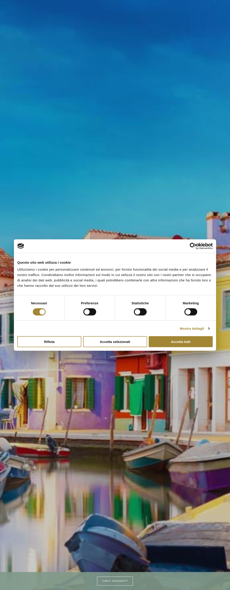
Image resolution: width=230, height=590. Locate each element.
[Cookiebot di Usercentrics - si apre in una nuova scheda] (193, 246)
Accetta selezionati (115, 342)
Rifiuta (49, 342)
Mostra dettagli (192, 328)
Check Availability (115, 580)
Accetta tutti (180, 342)
